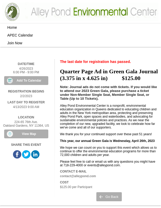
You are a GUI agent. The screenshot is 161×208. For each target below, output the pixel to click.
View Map (29, 134)
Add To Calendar (29, 80)
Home (12, 27)
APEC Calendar (20, 35)
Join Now (14, 43)
